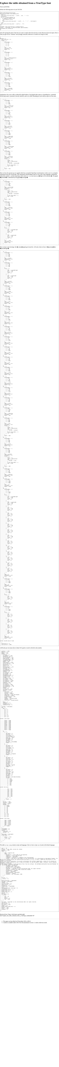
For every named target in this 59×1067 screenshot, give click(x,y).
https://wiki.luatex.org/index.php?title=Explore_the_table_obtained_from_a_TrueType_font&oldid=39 (17, 1057)
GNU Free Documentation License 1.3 (25, 1065)
